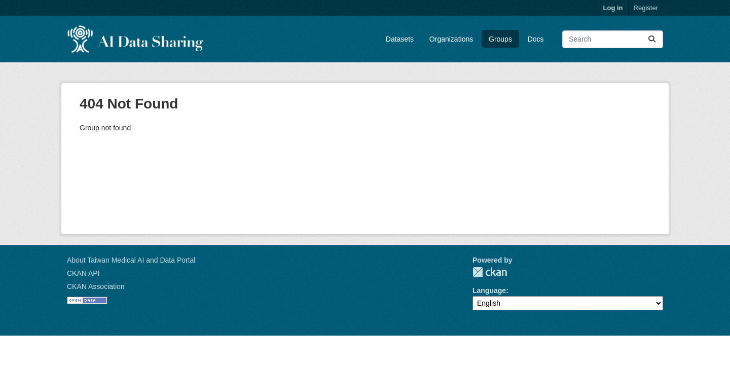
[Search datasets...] (612, 39)
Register (646, 8)
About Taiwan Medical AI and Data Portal (131, 260)
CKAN (489, 272)
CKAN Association (96, 286)
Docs (536, 39)
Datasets (400, 39)
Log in (613, 8)
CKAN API (83, 273)
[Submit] (652, 39)
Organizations (451, 39)
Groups (500, 39)
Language (489, 290)
